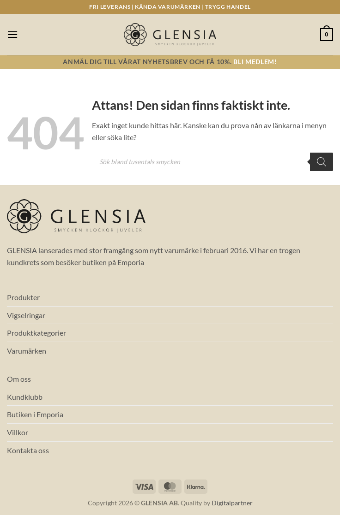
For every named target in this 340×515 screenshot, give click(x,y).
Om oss (19, 378)
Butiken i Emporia (35, 414)
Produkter (23, 297)
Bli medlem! (255, 61)
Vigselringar (26, 315)
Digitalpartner (232, 503)
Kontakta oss (28, 450)
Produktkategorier (36, 332)
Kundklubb (24, 396)
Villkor (17, 432)
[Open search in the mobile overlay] (212, 162)
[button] (12, 34)
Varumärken (26, 350)
